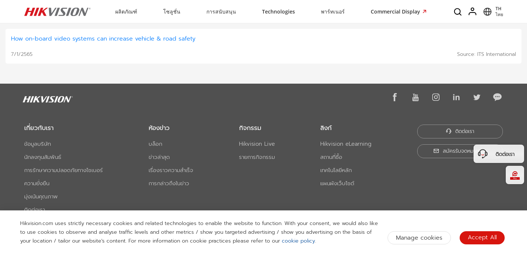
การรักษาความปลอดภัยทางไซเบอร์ (63, 170)
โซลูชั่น (171, 11)
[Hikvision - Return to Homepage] (57, 11)
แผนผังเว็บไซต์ (337, 183)
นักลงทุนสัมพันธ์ (42, 157)
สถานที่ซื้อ (331, 157)
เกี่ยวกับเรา (38, 128)
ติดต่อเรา (34, 210)
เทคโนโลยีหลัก (336, 170)
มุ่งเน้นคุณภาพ (41, 197)
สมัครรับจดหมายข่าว (460, 151)
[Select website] (492, 11)
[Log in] (472, 11)
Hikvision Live (257, 144)
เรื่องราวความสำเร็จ (171, 170)
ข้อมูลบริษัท (37, 144)
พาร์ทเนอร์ (333, 11)
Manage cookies (419, 237)
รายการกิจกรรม (257, 157)
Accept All (482, 237)
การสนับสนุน (221, 11)
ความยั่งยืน (36, 183)
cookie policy (298, 241)
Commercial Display (396, 11)
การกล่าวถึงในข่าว (169, 183)
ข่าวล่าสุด (159, 157)
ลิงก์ (326, 128)
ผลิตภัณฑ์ (126, 11)
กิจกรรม (250, 128)
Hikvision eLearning (345, 144)
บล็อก (155, 144)
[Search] (458, 11)
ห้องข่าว (159, 128)
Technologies (278, 11)
